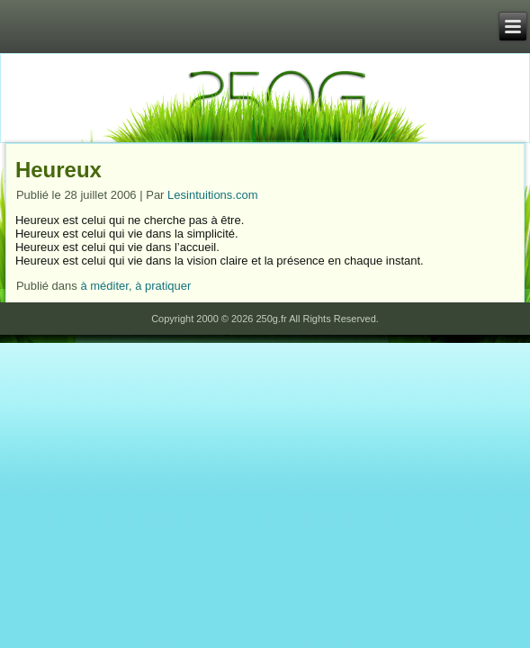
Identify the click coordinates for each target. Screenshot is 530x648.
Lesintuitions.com (212, 195)
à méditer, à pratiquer (135, 285)
